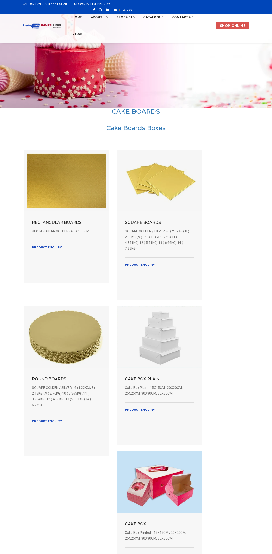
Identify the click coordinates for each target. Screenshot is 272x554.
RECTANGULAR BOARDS (48, 214)
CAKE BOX (117, 365)
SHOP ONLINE (233, 25)
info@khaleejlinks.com (91, 4)
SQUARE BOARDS (124, 211)
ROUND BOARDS (198, 211)
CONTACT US (176, 17)
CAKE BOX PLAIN (50, 365)
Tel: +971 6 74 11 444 (97, 492)
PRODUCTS (119, 17)
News (71, 34)
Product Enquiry (47, 249)
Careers (244, 4)
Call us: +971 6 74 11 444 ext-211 (45, 4)
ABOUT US (93, 17)
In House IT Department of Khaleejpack (187, 526)
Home (71, 17)
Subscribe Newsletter (219, 464)
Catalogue (147, 17)
